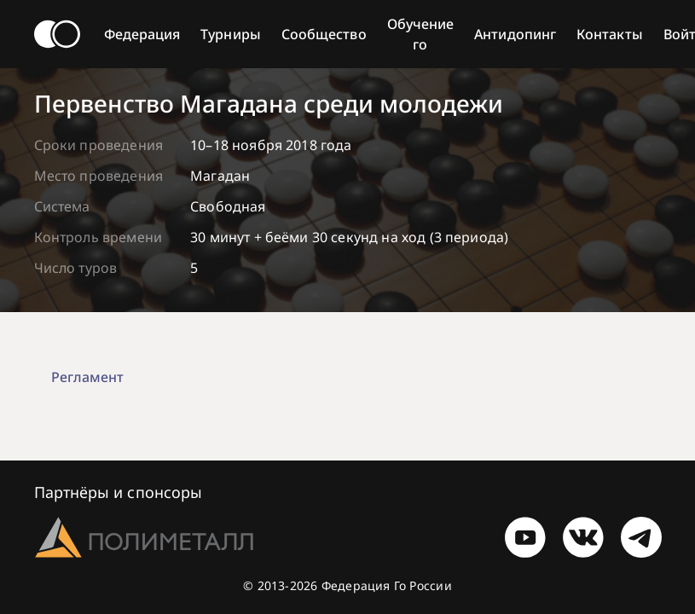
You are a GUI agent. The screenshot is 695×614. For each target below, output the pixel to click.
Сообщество (324, 34)
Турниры (230, 34)
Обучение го (421, 34)
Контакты (609, 34)
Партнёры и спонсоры (118, 492)
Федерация (142, 34)
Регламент (88, 377)
